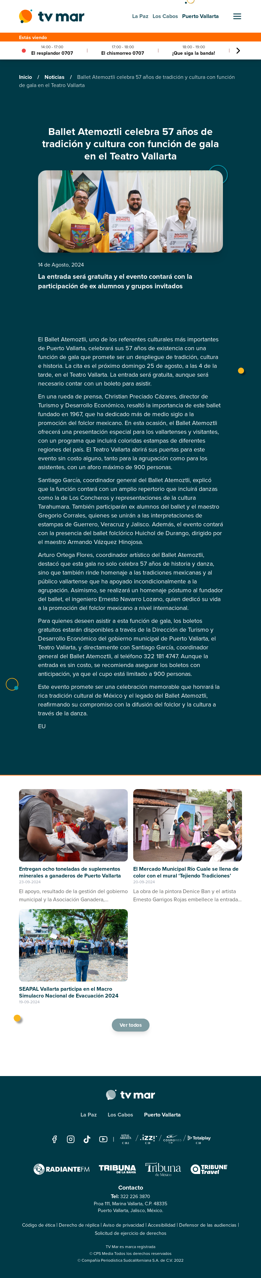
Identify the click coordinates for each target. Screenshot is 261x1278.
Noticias (55, 77)
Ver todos (130, 1025)
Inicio (26, 77)
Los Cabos (120, 1115)
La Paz (89, 1115)
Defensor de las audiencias (208, 1225)
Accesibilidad (161, 1225)
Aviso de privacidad (123, 1225)
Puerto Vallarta (162, 1115)
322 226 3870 (135, 1196)
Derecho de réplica (79, 1225)
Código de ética (38, 1225)
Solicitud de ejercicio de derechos (131, 1233)
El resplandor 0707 (52, 53)
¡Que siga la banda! (193, 53)
